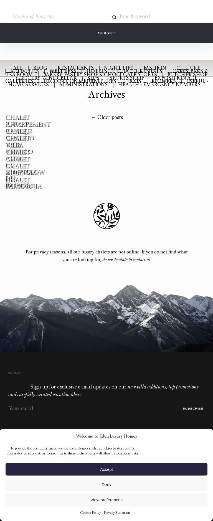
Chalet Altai (17, 155)
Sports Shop (127, 78)
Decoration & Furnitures (79, 81)
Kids (93, 78)
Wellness (62, 71)
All (18, 68)
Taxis (133, 81)
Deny (106, 484)
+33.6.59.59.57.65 (181, 16)
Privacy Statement (117, 513)
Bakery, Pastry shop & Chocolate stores (100, 75)
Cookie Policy (90, 513)
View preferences (106, 499)
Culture (188, 68)
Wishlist (192, 16)
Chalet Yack (17, 141)
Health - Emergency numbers (159, 85)
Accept (106, 469)
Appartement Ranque (27, 127)
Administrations (83, 85)
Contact (171, 16)
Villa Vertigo (18, 148)
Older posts (107, 117)
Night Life (118, 68)
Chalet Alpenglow (25, 169)
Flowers (163, 81)
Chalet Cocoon (19, 134)
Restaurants (75, 68)
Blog (40, 68)
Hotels (96, 71)
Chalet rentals (139, 71)
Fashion (154, 68)
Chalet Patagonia (23, 183)
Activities (24, 71)
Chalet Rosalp (17, 121)
